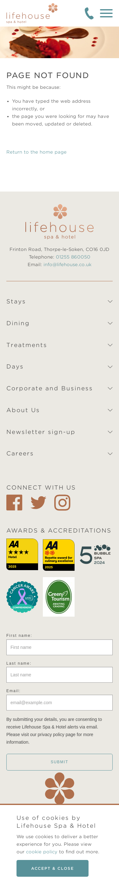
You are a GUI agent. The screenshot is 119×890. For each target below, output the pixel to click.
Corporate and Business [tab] (49, 388)
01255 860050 (73, 256)
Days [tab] (15, 366)
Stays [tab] (16, 301)
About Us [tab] (23, 410)
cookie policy (41, 851)
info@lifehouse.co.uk (67, 264)
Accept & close (52, 868)
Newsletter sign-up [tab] (41, 432)
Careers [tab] (20, 453)
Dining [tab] (18, 323)
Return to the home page (36, 152)
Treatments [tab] (26, 345)
